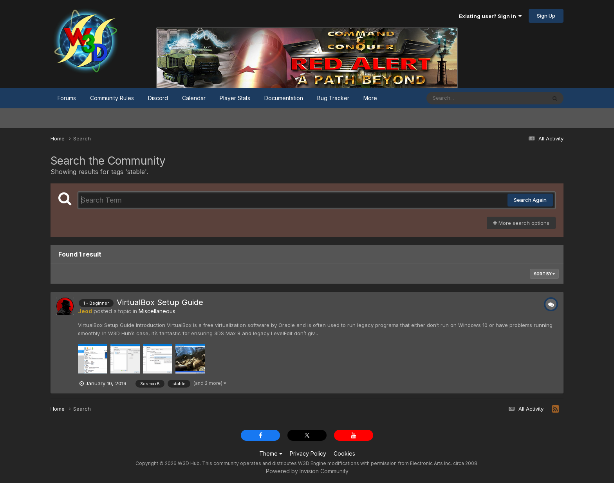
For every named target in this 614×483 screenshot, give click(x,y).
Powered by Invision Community (307, 471)
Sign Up (546, 16)
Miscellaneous (157, 311)
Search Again (530, 200)
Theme (270, 453)
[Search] (465, 98)
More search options (521, 223)
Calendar (194, 98)
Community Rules (112, 98)
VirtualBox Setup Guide (160, 302)
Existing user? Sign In (490, 16)
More (370, 98)
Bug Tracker (333, 98)
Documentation (283, 98)
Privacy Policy (308, 453)
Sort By (544, 273)
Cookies (344, 453)
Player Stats (235, 98)
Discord (158, 98)
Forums (67, 98)
